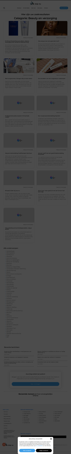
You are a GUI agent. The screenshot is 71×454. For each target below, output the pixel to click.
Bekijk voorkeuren (43, 450)
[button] (51, 439)
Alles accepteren (27, 450)
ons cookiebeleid (39, 445)
